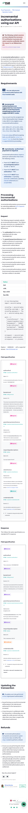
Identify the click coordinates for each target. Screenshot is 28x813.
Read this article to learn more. (11, 47)
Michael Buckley (9, 785)
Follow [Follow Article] (23, 786)
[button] (24, 3)
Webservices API (8, 67)
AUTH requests (19, 206)
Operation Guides (7, 12)
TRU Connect (16, 10)
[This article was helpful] (3, 776)
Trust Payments (5, 10)
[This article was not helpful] (7, 776)
